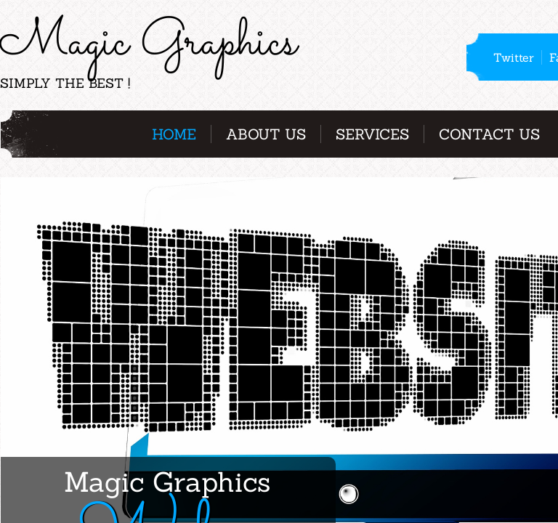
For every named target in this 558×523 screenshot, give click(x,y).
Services (372, 134)
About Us (266, 134)
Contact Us (489, 134)
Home (174, 134)
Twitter (513, 57)
